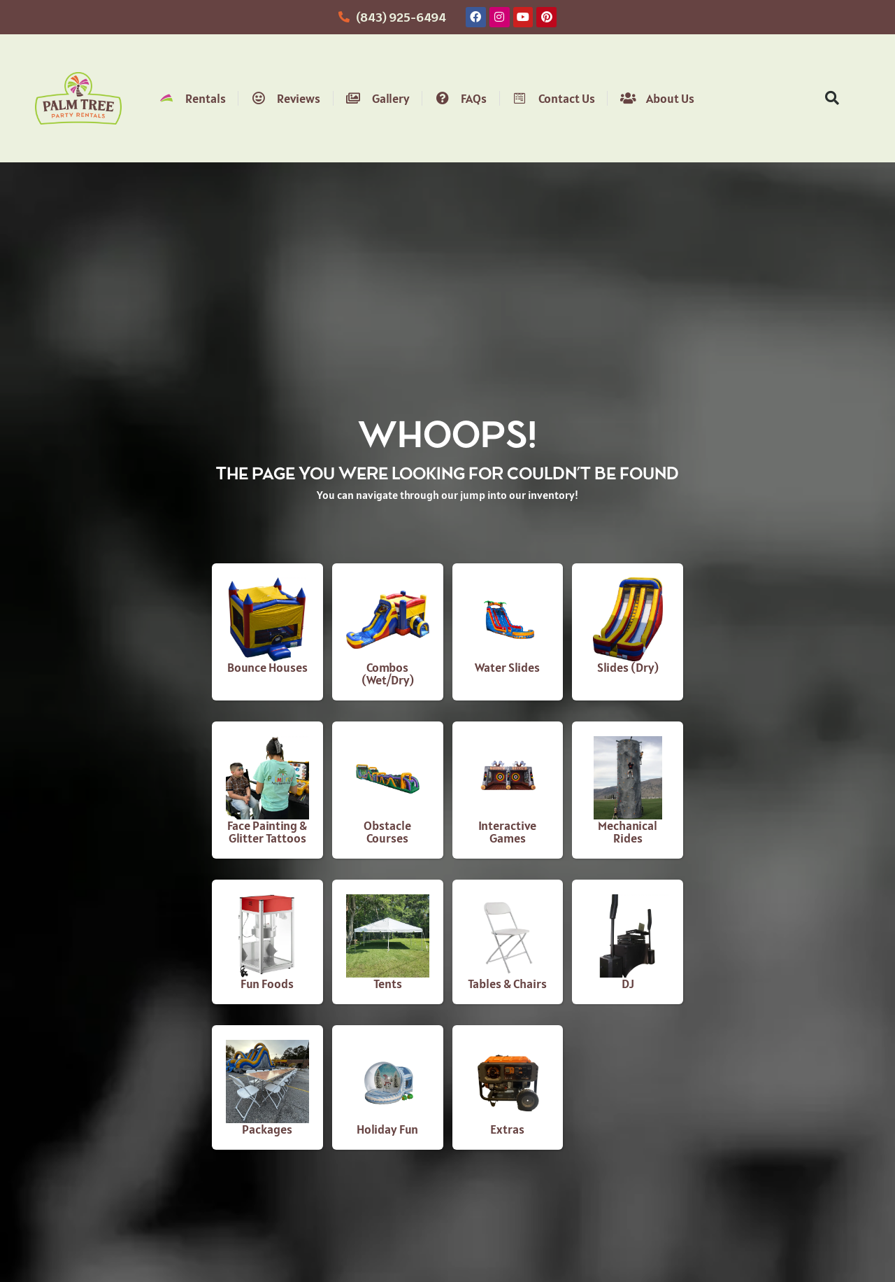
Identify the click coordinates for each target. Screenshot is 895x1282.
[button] (832, 98)
